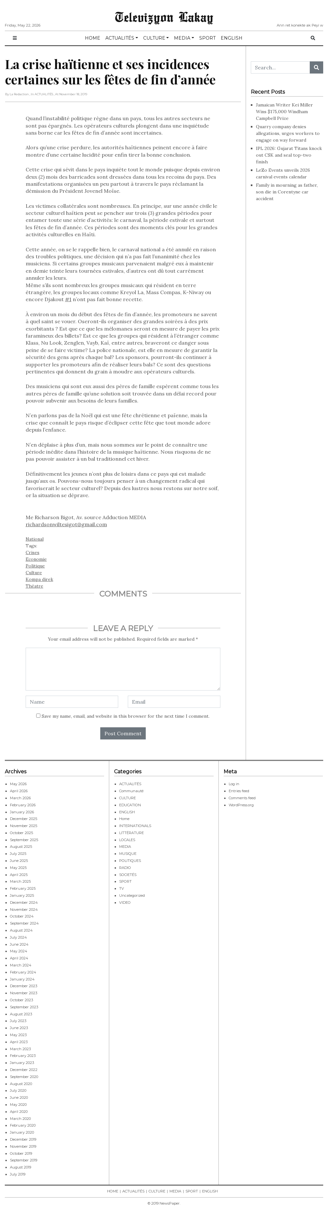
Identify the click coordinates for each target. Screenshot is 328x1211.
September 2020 (24, 1076)
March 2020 (20, 1118)
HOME (92, 38)
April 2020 (19, 1111)
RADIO (125, 867)
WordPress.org (241, 805)
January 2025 (22, 895)
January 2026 (22, 812)
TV (121, 888)
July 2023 (18, 1021)
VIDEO (125, 902)
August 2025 (21, 846)
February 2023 (23, 1055)
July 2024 (18, 937)
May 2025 (18, 867)
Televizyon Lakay (164, 16)
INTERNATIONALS (135, 826)
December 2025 (23, 818)
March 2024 (20, 965)
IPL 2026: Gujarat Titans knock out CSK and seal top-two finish (289, 155)
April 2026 (19, 791)
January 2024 (22, 979)
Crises (32, 552)
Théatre (34, 586)
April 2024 (19, 958)
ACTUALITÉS (119, 38)
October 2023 (21, 1000)
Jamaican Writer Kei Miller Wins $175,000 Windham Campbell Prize (284, 111)
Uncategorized (132, 895)
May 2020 (18, 1104)
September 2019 (23, 1160)
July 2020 (18, 1090)
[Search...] (280, 67)
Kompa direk (39, 579)
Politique (35, 566)
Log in (234, 784)
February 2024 (23, 972)
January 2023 (22, 1062)
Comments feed (242, 798)
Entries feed (239, 791)
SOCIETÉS (127, 874)
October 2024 (22, 916)
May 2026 (18, 784)
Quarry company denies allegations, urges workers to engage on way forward (288, 133)
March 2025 (20, 881)
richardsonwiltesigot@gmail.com (66, 524)
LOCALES (127, 840)
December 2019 (23, 1139)
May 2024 (18, 951)
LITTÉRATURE (131, 833)
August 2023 (21, 1014)
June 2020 (19, 1097)
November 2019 (23, 1146)
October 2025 (21, 833)
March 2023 (20, 1049)
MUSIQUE (127, 853)
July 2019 (17, 1174)
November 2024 (24, 909)
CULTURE (154, 38)
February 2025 (23, 888)
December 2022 (23, 1069)
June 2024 (19, 944)
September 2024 (24, 923)
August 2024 (21, 930)
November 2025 (23, 826)
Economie (36, 559)
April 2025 (19, 874)
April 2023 (19, 1042)
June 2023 (19, 1028)
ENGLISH (231, 38)
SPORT (207, 38)
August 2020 (21, 1084)
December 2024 (24, 902)
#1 (68, 299)
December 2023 (23, 986)
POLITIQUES (130, 860)
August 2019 (20, 1167)
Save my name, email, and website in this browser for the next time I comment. (125, 716)
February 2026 (23, 805)
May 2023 (18, 1035)
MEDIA (182, 38)
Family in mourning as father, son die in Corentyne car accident (287, 191)
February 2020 (23, 1125)
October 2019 (21, 1153)
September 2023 (24, 1007)
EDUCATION (130, 805)
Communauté (131, 791)
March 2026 (20, 798)
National (35, 539)
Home (124, 818)
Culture (34, 572)
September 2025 (24, 840)
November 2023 (23, 993)
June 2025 (19, 860)
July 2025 (18, 853)
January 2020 (22, 1132)
